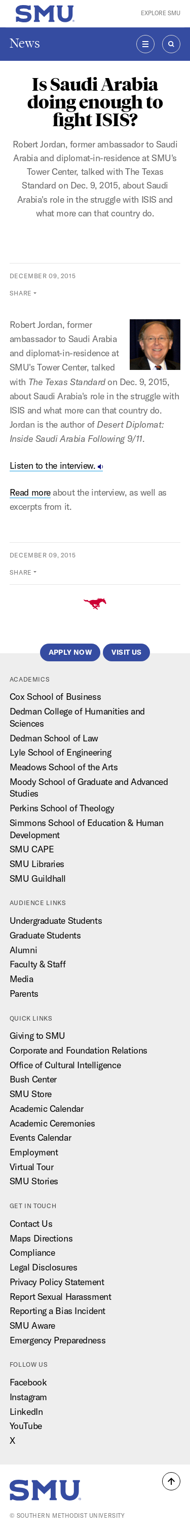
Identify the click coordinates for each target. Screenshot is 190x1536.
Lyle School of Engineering (60, 752)
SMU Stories (34, 1181)
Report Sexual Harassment (60, 1296)
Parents (24, 993)
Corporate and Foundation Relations (78, 1050)
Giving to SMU (37, 1035)
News (25, 43)
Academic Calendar (47, 1108)
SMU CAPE (32, 849)
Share (21, 293)
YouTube (26, 1426)
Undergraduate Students (56, 920)
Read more (30, 492)
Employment (34, 1152)
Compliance (32, 1252)
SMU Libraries (37, 864)
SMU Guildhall (38, 878)
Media (21, 979)
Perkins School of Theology (62, 808)
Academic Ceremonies (52, 1123)
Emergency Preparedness (57, 1340)
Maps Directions (41, 1238)
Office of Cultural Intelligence (65, 1065)
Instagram (28, 1397)
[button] (171, 1481)
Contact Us (31, 1223)
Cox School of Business (55, 696)
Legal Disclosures (44, 1267)
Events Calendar (40, 1137)
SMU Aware (32, 1325)
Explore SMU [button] (160, 13)
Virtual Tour (32, 1167)
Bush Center (33, 1079)
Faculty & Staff (37, 964)
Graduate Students (45, 935)
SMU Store (31, 1094)
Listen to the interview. (56, 465)
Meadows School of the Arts (64, 767)
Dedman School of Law (54, 738)
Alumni (23, 950)
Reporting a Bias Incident (57, 1311)
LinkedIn (26, 1411)
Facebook (28, 1382)
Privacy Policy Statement (57, 1282)
